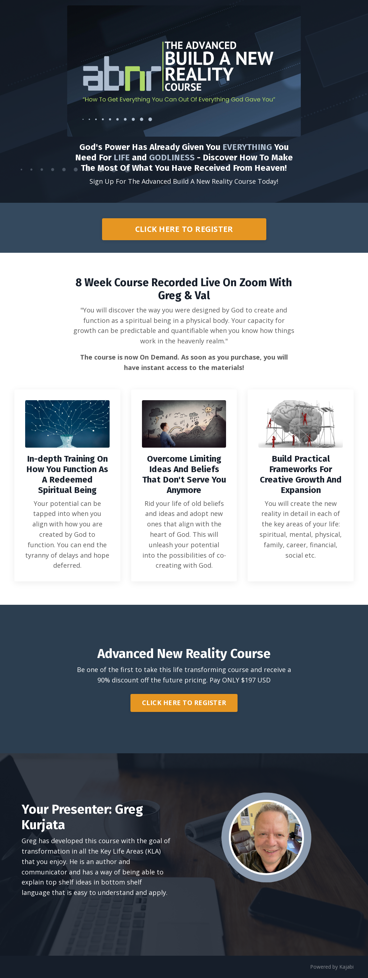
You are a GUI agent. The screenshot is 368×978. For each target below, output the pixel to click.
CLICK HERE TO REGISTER (184, 229)
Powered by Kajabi (332, 966)
